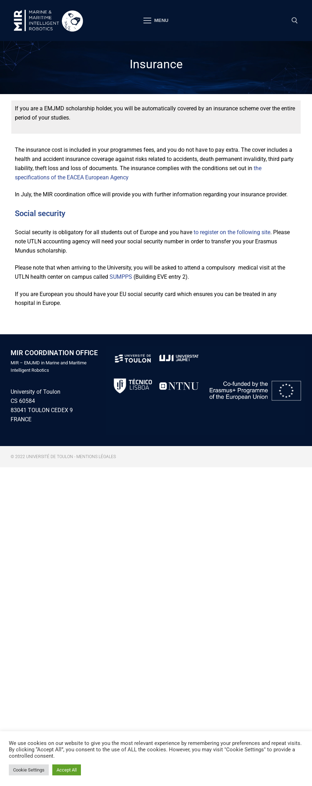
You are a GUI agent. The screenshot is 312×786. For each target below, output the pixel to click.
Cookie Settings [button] (29, 770)
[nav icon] (156, 20)
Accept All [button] (67, 770)
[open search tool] (295, 20)
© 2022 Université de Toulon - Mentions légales (63, 456)
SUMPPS (121, 276)
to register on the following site (232, 232)
